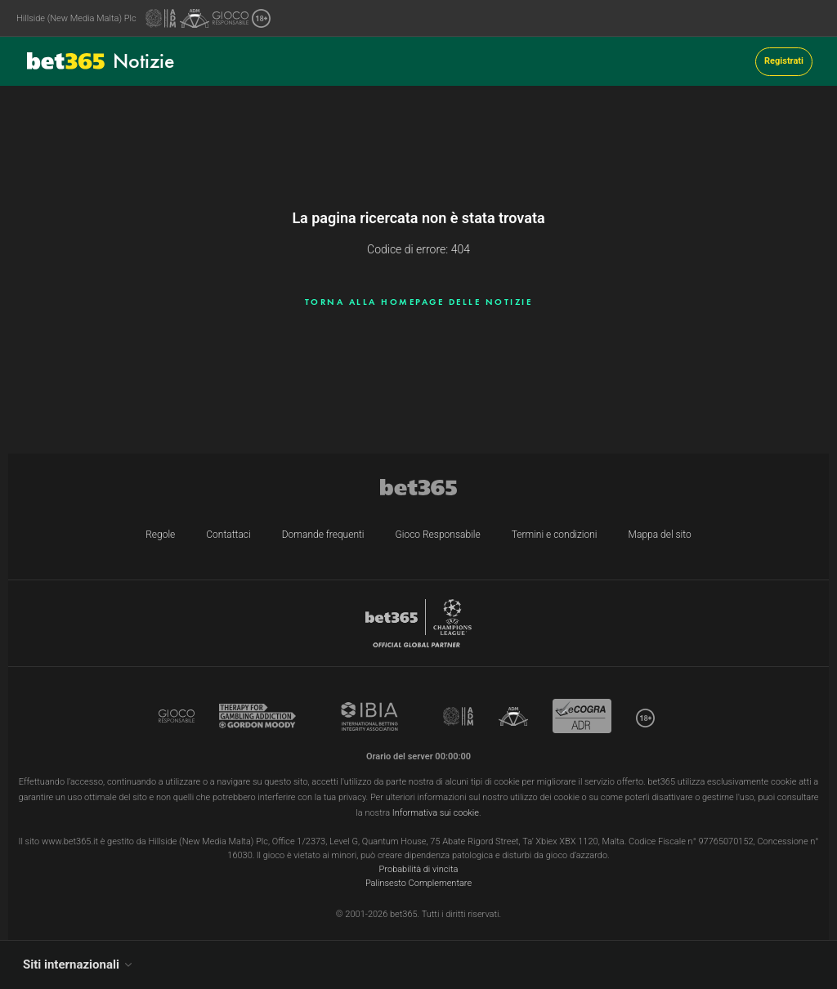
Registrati (783, 61)
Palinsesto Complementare (418, 883)
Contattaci (228, 534)
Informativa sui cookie (435, 813)
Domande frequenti (323, 534)
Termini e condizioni (555, 534)
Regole (160, 534)
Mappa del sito (660, 534)
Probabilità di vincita (419, 869)
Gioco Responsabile (438, 534)
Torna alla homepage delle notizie (419, 301)
